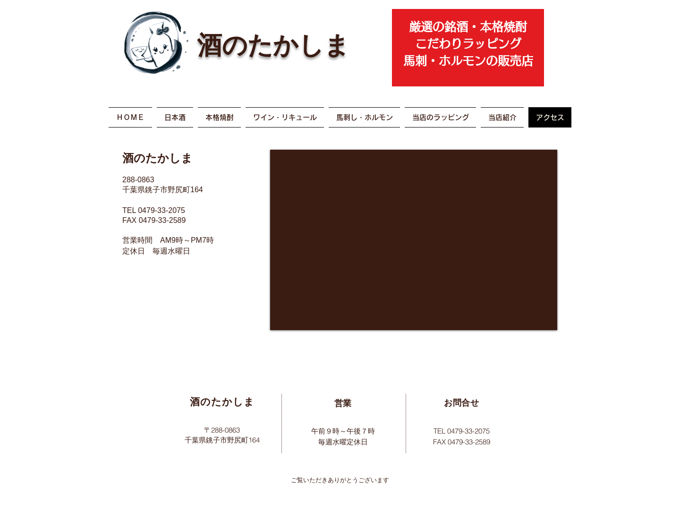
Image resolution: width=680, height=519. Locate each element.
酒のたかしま (273, 43)
